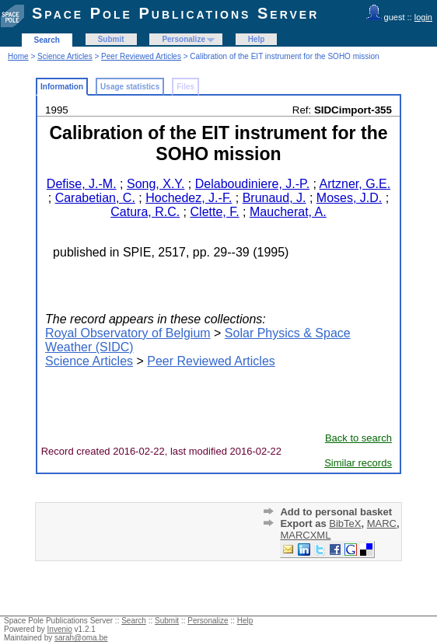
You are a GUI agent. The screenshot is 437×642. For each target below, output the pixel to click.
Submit (111, 39)
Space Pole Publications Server (175, 13)
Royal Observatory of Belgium (128, 333)
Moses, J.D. (349, 197)
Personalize (183, 39)
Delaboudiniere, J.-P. (252, 183)
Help (256, 39)
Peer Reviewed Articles (141, 56)
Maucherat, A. (288, 211)
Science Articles (65, 56)
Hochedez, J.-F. (188, 197)
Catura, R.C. (145, 211)
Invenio (59, 629)
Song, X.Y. (155, 183)
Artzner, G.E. (355, 183)
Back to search (358, 438)
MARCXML (305, 535)
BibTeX (345, 523)
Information (61, 86)
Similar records (358, 463)
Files (185, 86)
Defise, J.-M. (82, 183)
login (423, 17)
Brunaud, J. (274, 197)
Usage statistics (129, 86)
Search (47, 40)
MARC (382, 523)
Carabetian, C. (95, 197)
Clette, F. (215, 211)
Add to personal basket (336, 512)
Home (18, 56)
